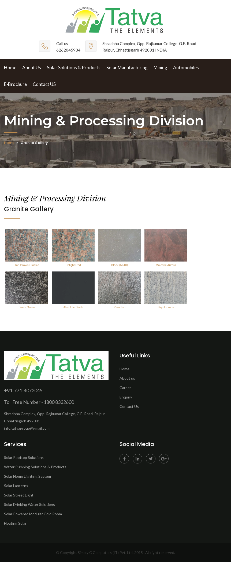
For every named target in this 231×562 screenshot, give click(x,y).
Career (125, 387)
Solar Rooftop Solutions (24, 457)
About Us (31, 67)
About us (127, 378)
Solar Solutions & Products (73, 67)
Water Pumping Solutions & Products (35, 467)
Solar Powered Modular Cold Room (33, 514)
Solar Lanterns (16, 485)
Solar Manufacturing (127, 67)
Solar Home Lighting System (27, 476)
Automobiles (186, 67)
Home (10, 67)
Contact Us (129, 406)
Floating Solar (15, 523)
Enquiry (126, 397)
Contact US (44, 84)
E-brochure (15, 84)
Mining (160, 67)
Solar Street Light (18, 495)
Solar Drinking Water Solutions (29, 504)
